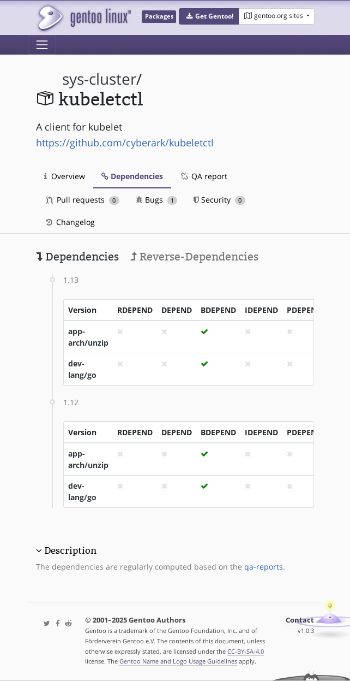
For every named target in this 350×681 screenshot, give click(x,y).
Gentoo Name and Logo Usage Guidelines (178, 661)
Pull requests (82, 199)
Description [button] (70, 550)
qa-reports (263, 566)
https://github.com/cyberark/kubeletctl (125, 142)
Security (219, 199)
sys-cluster (99, 79)
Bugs (157, 199)
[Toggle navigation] (42, 45)
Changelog (69, 222)
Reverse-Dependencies (194, 256)
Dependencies (132, 176)
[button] (209, 16)
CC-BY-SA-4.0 (245, 651)
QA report (203, 176)
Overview (64, 176)
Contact (300, 620)
